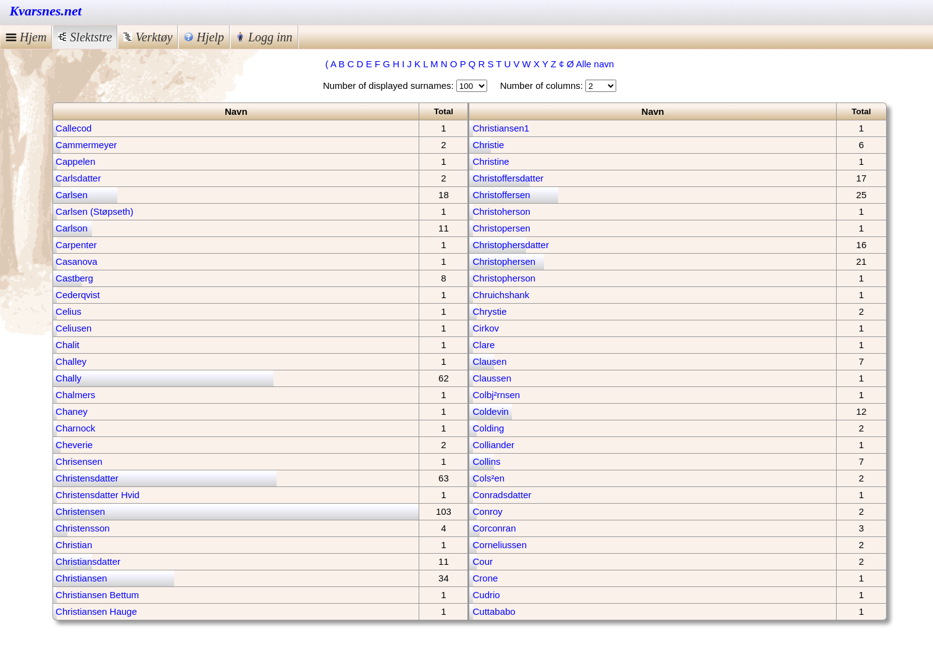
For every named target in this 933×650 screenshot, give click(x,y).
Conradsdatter (501, 495)
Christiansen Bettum (97, 595)
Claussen (491, 378)
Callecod (73, 128)
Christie (488, 145)
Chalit (67, 345)
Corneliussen (499, 545)
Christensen (80, 511)
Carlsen (72, 195)
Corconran (494, 528)
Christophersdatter (510, 245)
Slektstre (85, 37)
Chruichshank (500, 295)
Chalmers (75, 395)
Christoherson (501, 211)
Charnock (75, 428)
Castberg (74, 278)
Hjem (26, 37)
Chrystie (489, 311)
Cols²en (488, 478)
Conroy (487, 511)
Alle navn (595, 64)
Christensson (83, 528)
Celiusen (73, 328)
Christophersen (503, 261)
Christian (74, 545)
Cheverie (74, 445)
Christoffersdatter (507, 178)
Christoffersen (501, 195)
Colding (488, 428)
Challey (71, 361)
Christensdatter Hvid (98, 495)
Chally (69, 378)
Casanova (77, 261)
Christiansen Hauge (96, 611)
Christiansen (81, 578)
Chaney (72, 411)
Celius (69, 311)
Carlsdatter (78, 178)
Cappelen (75, 161)
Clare (483, 345)
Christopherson (503, 278)
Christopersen (501, 228)
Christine (490, 161)
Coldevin (490, 411)
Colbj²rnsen (496, 395)
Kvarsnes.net (46, 11)
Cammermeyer (86, 145)
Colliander (493, 445)
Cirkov (485, 328)
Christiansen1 (500, 128)
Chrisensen (79, 461)
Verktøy (147, 37)
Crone (485, 578)
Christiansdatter (88, 561)
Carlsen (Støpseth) (94, 211)
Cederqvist (78, 295)
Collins (486, 461)
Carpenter (76, 245)
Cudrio (486, 595)
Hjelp (204, 37)
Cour (482, 561)
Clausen (489, 361)
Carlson (72, 228)
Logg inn (264, 37)
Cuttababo (493, 611)
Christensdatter (87, 478)
